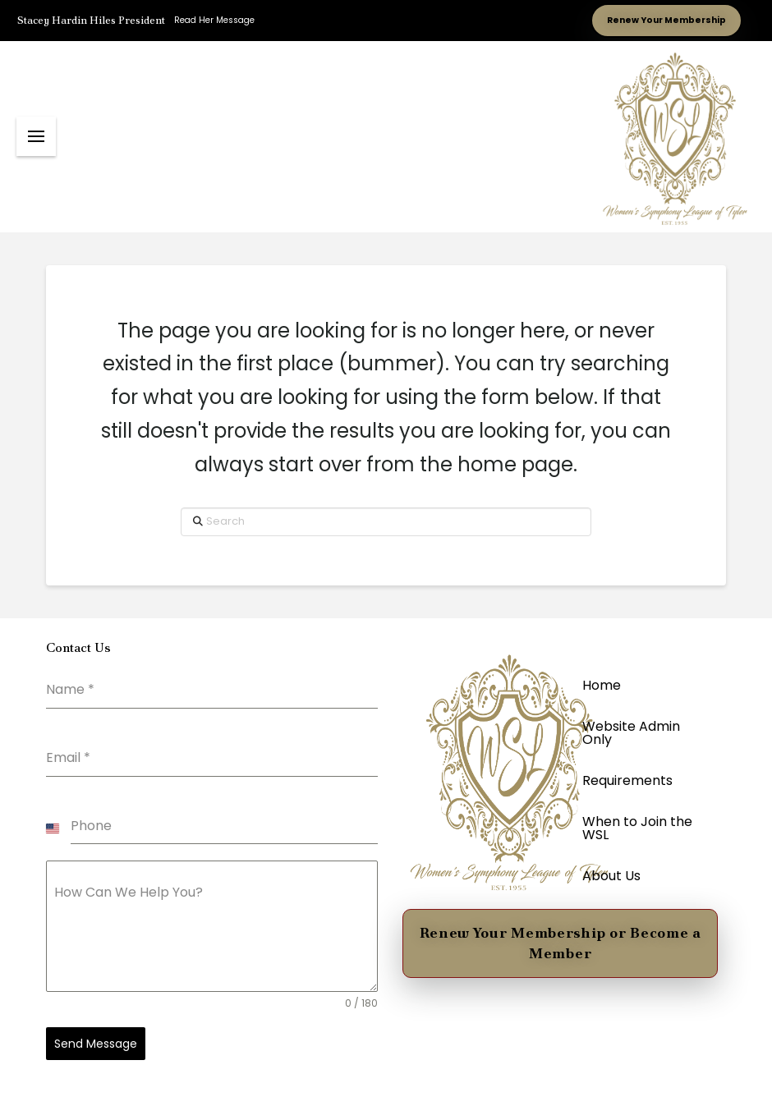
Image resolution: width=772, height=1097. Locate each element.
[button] (36, 136)
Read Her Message (214, 20)
